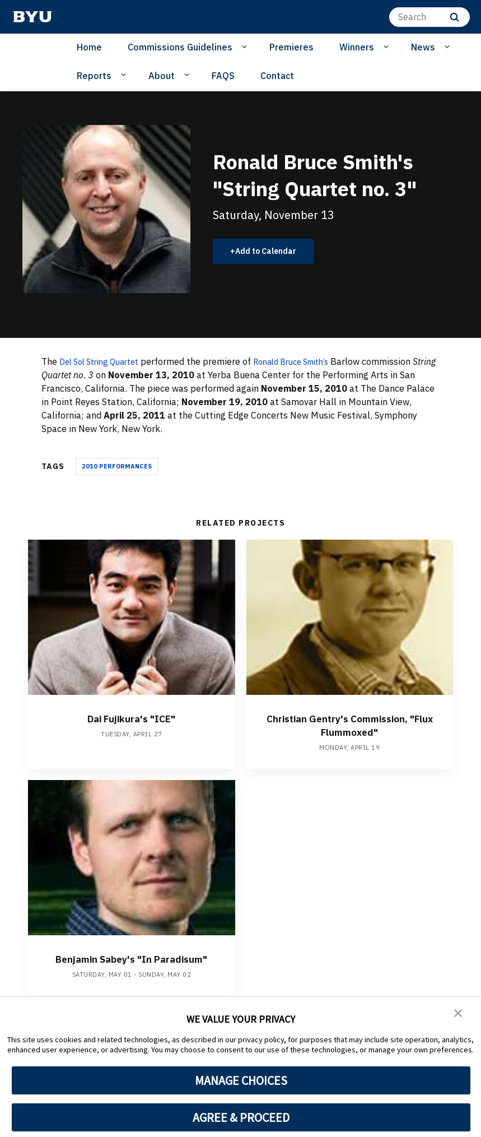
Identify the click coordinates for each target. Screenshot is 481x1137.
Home (89, 47)
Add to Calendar (271, 251)
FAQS (223, 75)
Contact (277, 75)
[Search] (429, 17)
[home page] (32, 16)
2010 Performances (117, 466)
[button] (459, 1013)
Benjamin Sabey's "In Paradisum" (131, 965)
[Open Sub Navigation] (246, 46)
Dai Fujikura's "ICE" (131, 718)
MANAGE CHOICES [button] (241, 1080)
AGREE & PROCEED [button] (241, 1117)
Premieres (291, 47)
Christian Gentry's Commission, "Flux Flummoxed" (350, 725)
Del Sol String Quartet (104, 361)
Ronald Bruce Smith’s (308, 361)
